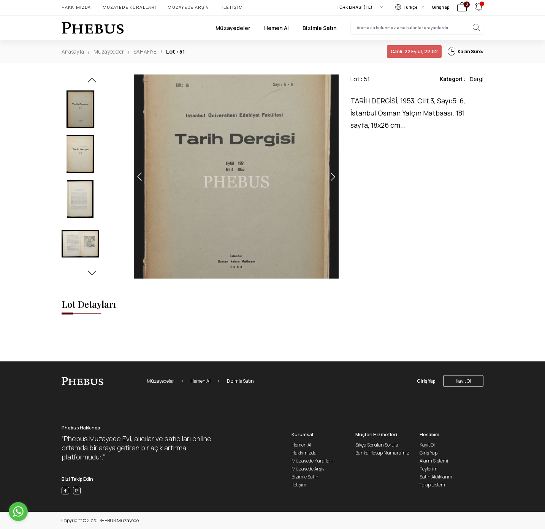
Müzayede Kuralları (130, 7)
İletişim (232, 7)
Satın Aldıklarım (436, 477)
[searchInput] (416, 28)
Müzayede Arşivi (189, 7)
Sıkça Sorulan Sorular (377, 445)
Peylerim (428, 469)
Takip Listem (432, 484)
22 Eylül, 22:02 (414, 51)
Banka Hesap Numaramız (382, 453)
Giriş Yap (441, 7)
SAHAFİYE (145, 51)
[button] (92, 82)
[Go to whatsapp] (18, 511)
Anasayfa (73, 51)
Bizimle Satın (320, 28)
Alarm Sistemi (434, 461)
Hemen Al (276, 28)
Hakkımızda (76, 7)
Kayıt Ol (463, 381)
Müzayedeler (232, 28)
